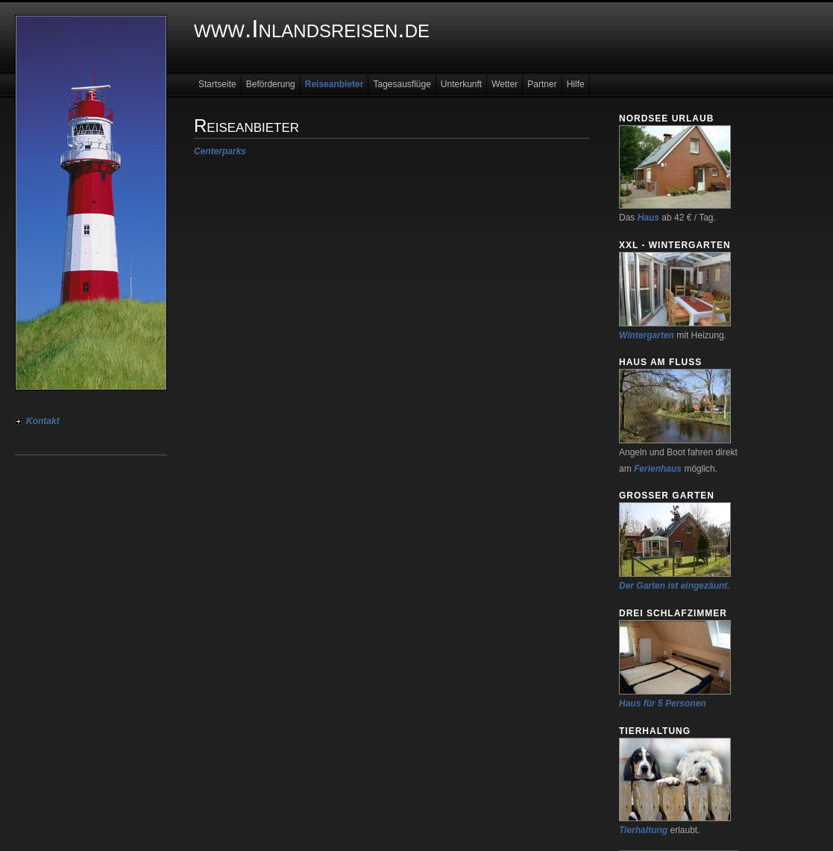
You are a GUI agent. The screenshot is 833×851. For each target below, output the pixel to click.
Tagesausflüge (401, 84)
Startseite (217, 84)
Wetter (504, 84)
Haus (648, 217)
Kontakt (43, 421)
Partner (541, 84)
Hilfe (576, 84)
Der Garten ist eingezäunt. (674, 585)
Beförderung (270, 84)
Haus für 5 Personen (662, 703)
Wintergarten (646, 335)
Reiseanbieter (334, 84)
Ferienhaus (658, 469)
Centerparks (220, 151)
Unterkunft (461, 84)
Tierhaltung (643, 830)
